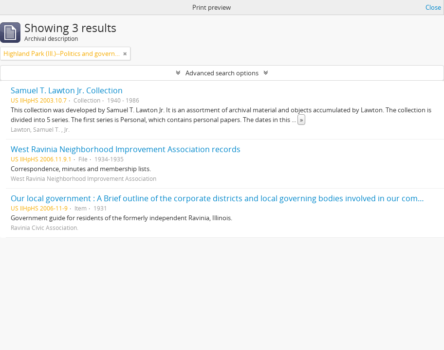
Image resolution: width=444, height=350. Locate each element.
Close (433, 7)
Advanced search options (222, 73)
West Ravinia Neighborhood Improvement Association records (125, 149)
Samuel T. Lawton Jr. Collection (67, 90)
